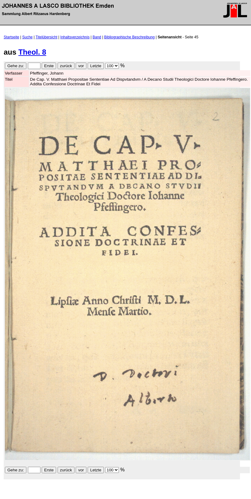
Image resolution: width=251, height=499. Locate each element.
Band (97, 37)
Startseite (11, 37)
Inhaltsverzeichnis (74, 37)
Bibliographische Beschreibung (129, 37)
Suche (27, 37)
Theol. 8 (32, 52)
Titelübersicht (46, 37)
